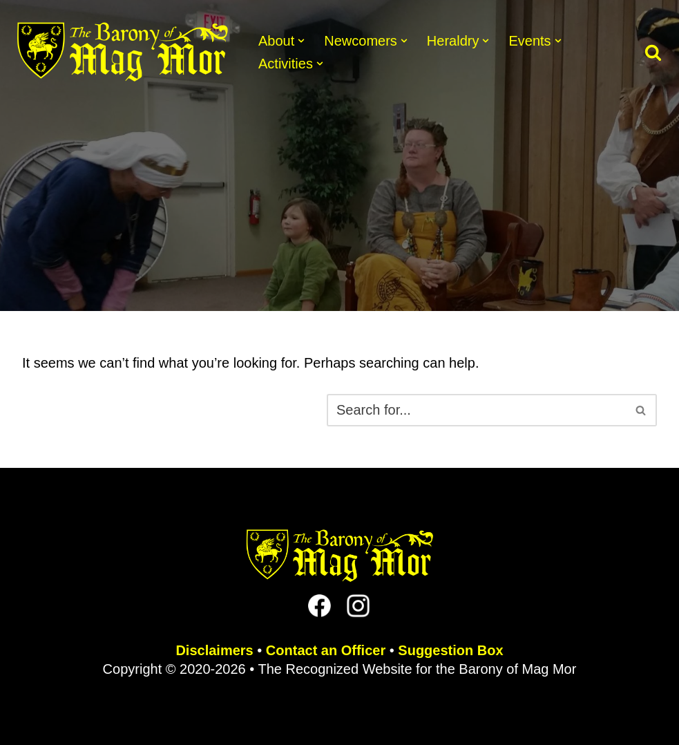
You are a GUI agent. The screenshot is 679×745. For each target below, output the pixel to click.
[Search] (653, 52)
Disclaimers (214, 650)
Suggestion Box (450, 650)
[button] (301, 40)
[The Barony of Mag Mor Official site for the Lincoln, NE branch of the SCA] (122, 51)
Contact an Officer (325, 650)
